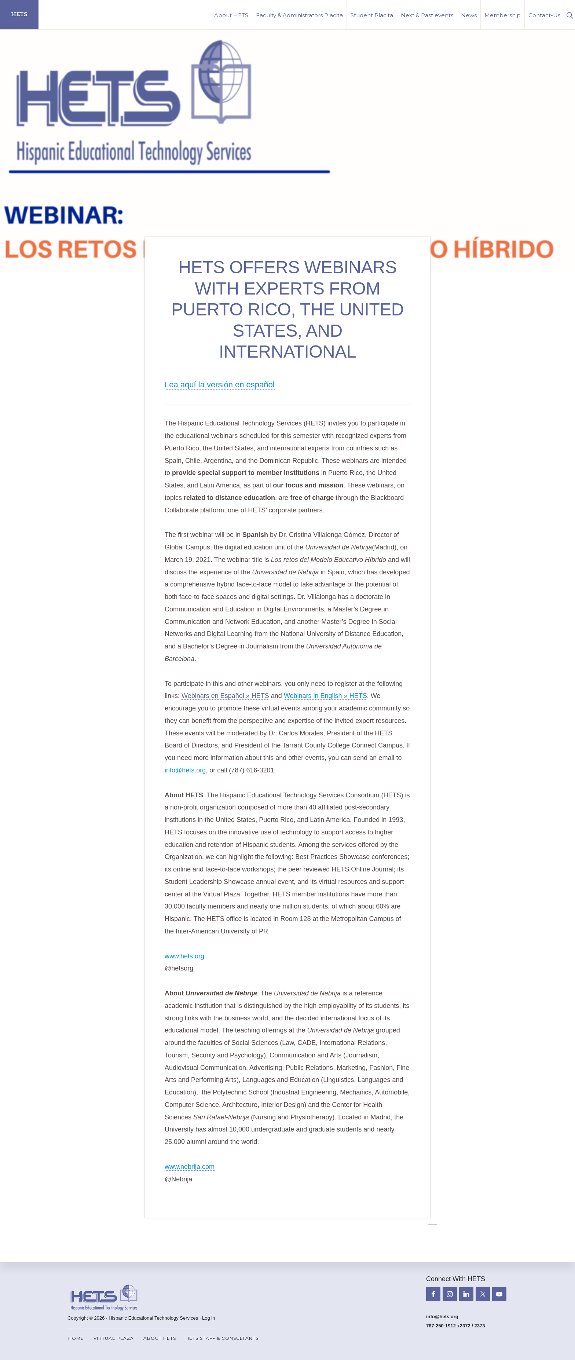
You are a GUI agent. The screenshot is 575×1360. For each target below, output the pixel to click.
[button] (569, 14)
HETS (19, 14)
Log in (208, 1318)
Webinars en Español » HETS (225, 694)
